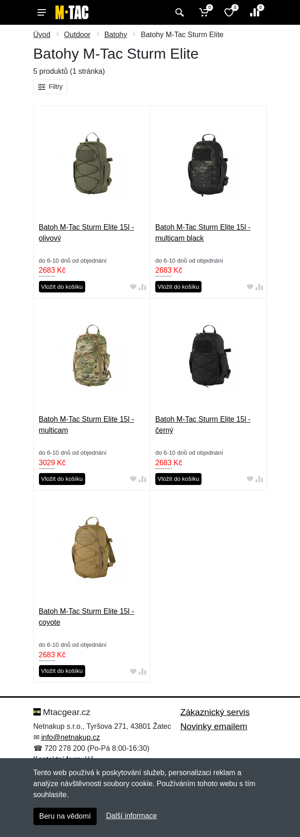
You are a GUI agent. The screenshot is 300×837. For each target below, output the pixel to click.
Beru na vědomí (65, 816)
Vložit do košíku (62, 286)
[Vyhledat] (178, 12)
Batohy (115, 35)
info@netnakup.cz (70, 737)
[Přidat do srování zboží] (142, 287)
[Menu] (41, 12)
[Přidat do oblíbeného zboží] (133, 287)
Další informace (131, 816)
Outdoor (77, 35)
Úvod (41, 35)
